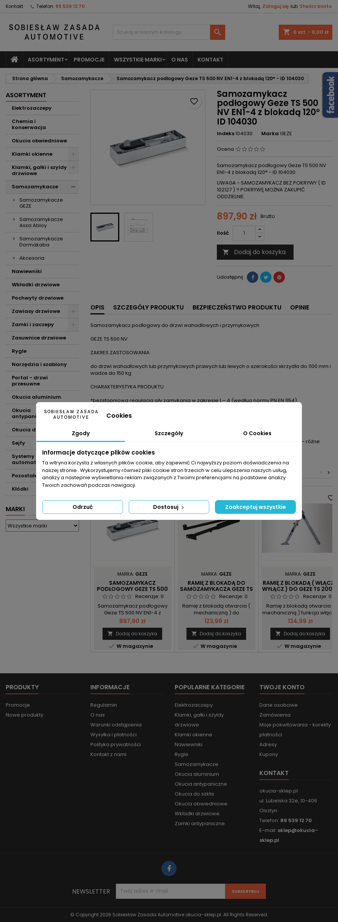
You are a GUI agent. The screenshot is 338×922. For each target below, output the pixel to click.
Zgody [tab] (81, 433)
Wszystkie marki (138, 59)
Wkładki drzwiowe (36, 284)
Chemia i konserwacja (29, 124)
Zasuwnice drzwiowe (39, 337)
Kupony (268, 754)
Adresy (268, 744)
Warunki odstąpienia (116, 724)
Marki (15, 509)
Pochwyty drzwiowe (37, 298)
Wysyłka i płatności (113, 734)
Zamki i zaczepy (33, 324)
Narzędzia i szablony (39, 364)
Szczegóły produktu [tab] (148, 307)
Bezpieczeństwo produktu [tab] (237, 307)
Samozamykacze (35, 186)
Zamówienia (275, 714)
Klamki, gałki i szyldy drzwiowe (39, 170)
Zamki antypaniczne (200, 823)
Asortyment (46, 59)
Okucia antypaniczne (201, 784)
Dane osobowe (278, 705)
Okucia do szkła (194, 793)
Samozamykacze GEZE (41, 203)
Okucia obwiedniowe (39, 140)
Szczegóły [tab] (169, 433)
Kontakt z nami (108, 754)
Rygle (19, 351)
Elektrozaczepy (32, 108)
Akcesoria (31, 258)
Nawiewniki (27, 271)
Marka (270, 133)
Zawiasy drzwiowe (36, 311)
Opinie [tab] (299, 307)
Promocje (89, 59)
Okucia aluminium (36, 397)
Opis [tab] (97, 307)
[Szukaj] (169, 32)
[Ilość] (244, 233)
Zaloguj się (275, 6)
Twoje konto (282, 687)
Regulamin (103, 705)
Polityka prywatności (115, 744)
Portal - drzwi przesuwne (30, 380)
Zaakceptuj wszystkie (255, 507)
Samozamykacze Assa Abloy (41, 222)
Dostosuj (169, 507)
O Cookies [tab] (257, 433)
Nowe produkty (24, 714)
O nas (179, 59)
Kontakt (14, 6)
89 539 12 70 (70, 6)
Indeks (225, 133)
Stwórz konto (316, 6)
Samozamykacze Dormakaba (41, 241)
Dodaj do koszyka (254, 252)
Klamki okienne (32, 154)
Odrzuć (83, 507)
